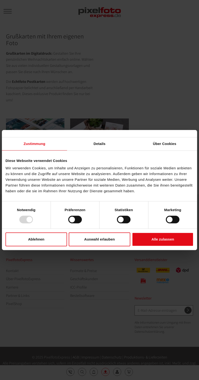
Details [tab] (99, 144)
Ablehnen (36, 239)
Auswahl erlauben (99, 239)
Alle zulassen (163, 239)
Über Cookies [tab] (164, 144)
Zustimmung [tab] (34, 144)
